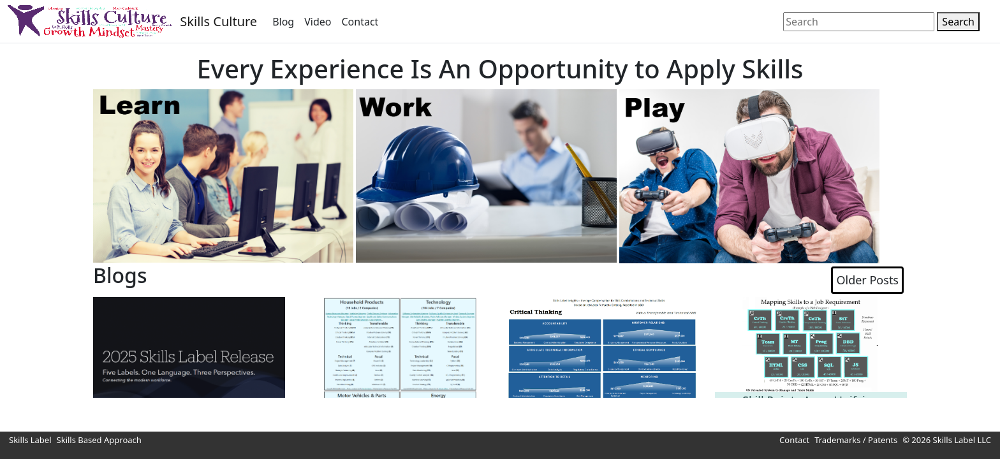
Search (958, 22)
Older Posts (867, 280)
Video (317, 22)
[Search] (858, 21)
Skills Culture (218, 21)
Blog (283, 22)
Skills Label (30, 440)
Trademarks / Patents (855, 440)
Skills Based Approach (99, 440)
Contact (359, 22)
